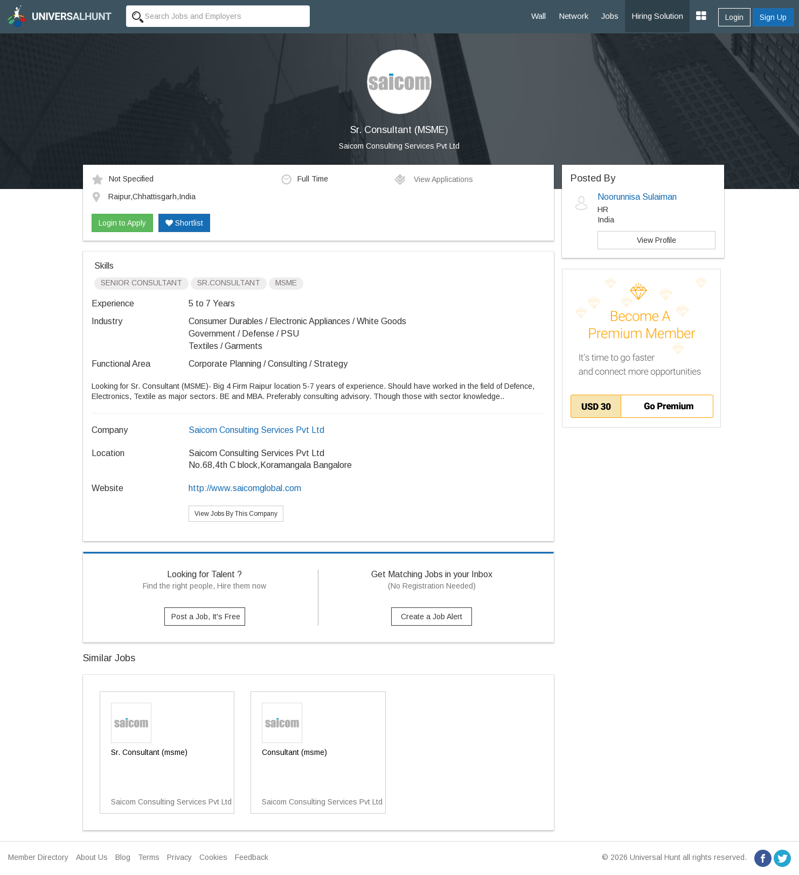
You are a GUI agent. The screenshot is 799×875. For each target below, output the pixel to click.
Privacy (179, 857)
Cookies (213, 857)
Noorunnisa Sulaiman (637, 196)
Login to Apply (122, 223)
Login (734, 17)
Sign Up (773, 17)
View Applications (433, 179)
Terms (148, 857)
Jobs (610, 15)
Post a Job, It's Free (205, 616)
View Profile (656, 240)
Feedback (251, 857)
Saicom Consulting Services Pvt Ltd (399, 146)
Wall (538, 15)
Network (573, 15)
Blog (122, 857)
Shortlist (184, 223)
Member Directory (38, 857)
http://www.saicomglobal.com (245, 488)
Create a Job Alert (431, 616)
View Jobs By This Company (235, 513)
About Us (92, 857)
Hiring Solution (657, 15)
